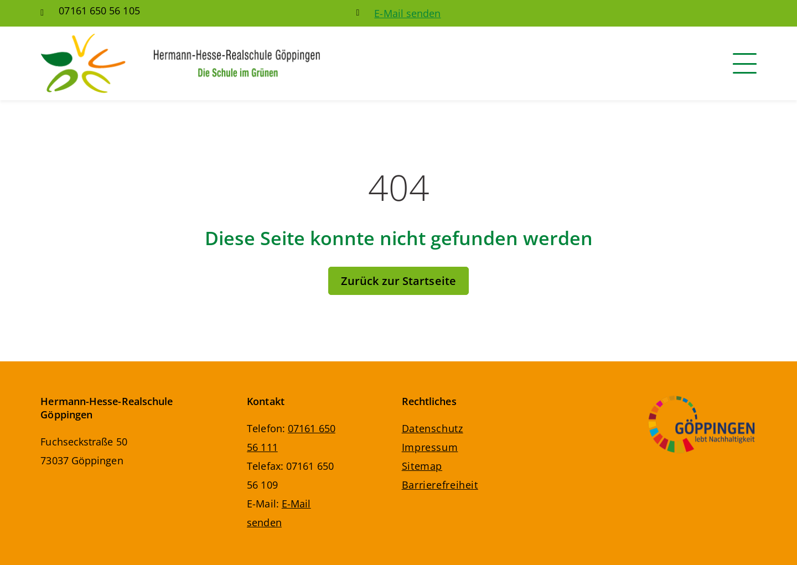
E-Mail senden (407, 13)
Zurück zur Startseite (398, 280)
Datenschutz (432, 428)
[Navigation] (745, 63)
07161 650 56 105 (99, 10)
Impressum (430, 447)
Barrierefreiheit (440, 484)
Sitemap (422, 466)
